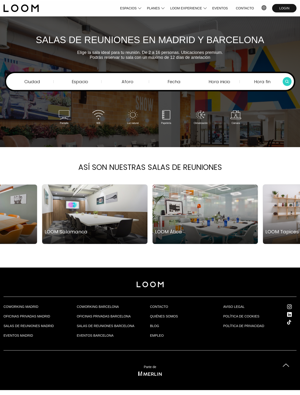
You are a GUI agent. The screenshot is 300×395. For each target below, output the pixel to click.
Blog (154, 326)
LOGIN (284, 8)
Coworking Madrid (21, 307)
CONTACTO (245, 8)
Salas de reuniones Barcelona (106, 326)
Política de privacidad (243, 326)
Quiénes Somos (164, 316)
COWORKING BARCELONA (98, 307)
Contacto (159, 307)
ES (264, 8)
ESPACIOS (128, 8)
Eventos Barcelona (95, 335)
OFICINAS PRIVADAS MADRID (27, 316)
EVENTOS (220, 8)
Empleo (157, 335)
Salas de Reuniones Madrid (29, 326)
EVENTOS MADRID (18, 335)
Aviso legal (234, 307)
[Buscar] (287, 81)
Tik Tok (293, 322)
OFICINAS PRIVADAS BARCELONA (104, 316)
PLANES (153, 8)
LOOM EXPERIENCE (186, 8)
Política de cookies (241, 316)
